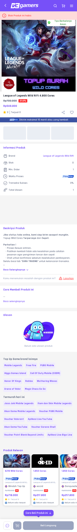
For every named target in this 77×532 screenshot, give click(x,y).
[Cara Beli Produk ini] (39, 513)
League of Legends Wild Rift (58, 155)
